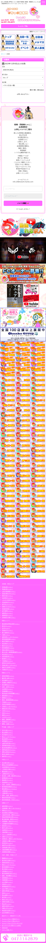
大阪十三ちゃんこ (7, 836)
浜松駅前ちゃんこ (7, 782)
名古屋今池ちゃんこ (8, 763)
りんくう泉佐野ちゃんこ (9, 834)
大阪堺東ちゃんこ (7, 832)
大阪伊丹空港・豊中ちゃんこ (11, 815)
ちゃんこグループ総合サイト (11, 919)
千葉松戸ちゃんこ (7, 669)
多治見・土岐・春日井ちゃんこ (11, 776)
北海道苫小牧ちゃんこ (9, 617)
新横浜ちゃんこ (6, 698)
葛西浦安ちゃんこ (7, 695)
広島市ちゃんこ (6, 884)
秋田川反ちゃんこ (7, 596)
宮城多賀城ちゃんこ (8, 609)
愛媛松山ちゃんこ (7, 858)
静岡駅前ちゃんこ (7, 778)
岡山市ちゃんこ (6, 904)
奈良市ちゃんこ (6, 826)
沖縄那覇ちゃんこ (7, 880)
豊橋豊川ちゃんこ (7, 780)
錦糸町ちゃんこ (6, 659)
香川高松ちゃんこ (7, 869)
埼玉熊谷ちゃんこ (7, 643)
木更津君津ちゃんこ (8, 656)
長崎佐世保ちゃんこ (8, 862)
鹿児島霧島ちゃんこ (8, 867)
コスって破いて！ (7, 930)
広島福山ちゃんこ (7, 871)
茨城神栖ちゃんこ (7, 691)
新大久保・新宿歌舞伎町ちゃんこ (12, 652)
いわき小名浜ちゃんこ (9, 600)
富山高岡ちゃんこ (7, 732)
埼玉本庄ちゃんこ (7, 654)
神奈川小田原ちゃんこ (9, 667)
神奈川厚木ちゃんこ (8, 650)
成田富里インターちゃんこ (10, 637)
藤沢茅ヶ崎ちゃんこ (8, 678)
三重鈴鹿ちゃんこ (7, 793)
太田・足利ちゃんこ (8, 687)
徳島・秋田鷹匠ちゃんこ (9, 876)
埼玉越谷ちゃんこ (7, 680)
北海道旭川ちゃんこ (8, 602)
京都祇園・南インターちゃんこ (11, 808)
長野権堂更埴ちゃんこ (9, 745)
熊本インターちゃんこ (9, 865)
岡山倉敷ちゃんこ (7, 895)
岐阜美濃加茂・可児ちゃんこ (11, 800)
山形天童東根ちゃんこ (9, 591)
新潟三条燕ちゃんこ (8, 754)
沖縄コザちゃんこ (7, 908)
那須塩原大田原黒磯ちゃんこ (11, 693)
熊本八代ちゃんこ (7, 899)
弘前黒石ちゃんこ (7, 598)
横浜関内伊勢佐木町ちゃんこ (11, 624)
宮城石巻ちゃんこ (7, 589)
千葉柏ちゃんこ (6, 702)
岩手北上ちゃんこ (7, 604)
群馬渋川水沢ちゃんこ (9, 663)
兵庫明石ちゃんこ (7, 830)
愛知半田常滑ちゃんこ (9, 797)
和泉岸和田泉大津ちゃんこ (10, 817)
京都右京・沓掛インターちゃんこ (12, 839)
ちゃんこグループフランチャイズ (12, 923)
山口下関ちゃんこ (7, 889)
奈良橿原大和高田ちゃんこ (10, 813)
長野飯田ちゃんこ (7, 741)
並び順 (4, 82)
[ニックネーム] (23, 188)
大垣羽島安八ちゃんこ (9, 767)
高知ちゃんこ (6, 893)
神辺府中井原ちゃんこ (9, 910)
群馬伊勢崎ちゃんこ (8, 676)
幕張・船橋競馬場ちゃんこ (10, 700)
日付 (3, 67)
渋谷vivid (5, 928)
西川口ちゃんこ (6, 626)
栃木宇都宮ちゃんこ (8, 641)
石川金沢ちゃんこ (7, 734)
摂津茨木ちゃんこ (7, 843)
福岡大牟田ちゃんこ (8, 906)
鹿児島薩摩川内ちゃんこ (9, 873)
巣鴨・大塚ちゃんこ (8, 724)
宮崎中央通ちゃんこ (8, 902)
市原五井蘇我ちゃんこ (9, 704)
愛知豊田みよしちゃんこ (9, 789)
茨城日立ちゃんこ (7, 722)
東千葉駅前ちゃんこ (8, 632)
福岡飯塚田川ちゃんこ (9, 886)
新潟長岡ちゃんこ (7, 739)
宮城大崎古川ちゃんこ (9, 593)
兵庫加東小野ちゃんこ (9, 847)
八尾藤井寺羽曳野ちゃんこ (10, 823)
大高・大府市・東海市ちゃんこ (11, 784)
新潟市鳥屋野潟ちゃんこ (9, 748)
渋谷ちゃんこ (6, 713)
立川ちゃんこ (6, 628)
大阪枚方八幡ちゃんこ (9, 841)
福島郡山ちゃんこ (7, 613)
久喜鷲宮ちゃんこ (7, 689)
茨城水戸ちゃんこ (7, 630)
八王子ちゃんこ (6, 717)
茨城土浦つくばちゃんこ (9, 665)
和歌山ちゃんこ (6, 810)
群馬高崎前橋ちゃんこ (9, 639)
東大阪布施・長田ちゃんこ (10, 819)
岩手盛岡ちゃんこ (7, 611)
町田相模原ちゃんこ (8, 648)
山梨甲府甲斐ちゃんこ (9, 743)
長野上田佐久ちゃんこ (9, 752)
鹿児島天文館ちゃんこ (9, 860)
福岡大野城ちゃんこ (8, 891)
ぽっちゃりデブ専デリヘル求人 (11, 925)
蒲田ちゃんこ (6, 715)
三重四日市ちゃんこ (8, 773)
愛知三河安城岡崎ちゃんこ (10, 765)
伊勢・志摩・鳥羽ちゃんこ (10, 795)
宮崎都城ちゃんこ (7, 878)
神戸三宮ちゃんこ (7, 828)
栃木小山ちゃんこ (7, 646)
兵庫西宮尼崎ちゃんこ (9, 852)
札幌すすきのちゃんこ (9, 606)
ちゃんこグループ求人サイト (11, 921)
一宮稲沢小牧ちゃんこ (9, 769)
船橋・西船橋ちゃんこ (9, 719)
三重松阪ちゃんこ (7, 791)
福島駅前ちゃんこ (7, 615)
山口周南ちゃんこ (7, 882)
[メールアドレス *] (23, 196)
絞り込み (5, 74)
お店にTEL (23, 26)
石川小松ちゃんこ (7, 730)
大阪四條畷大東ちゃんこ (9, 849)
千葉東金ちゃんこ (7, 661)
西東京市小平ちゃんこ (9, 708)
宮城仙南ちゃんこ (7, 587)
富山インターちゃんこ (9, 737)
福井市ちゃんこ (6, 756)
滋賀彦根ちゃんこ (7, 806)
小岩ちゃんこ (6, 711)
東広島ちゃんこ (6, 897)
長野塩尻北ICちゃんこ (8, 750)
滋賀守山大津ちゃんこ (9, 845)
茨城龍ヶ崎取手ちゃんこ (9, 682)
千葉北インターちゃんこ (9, 706)
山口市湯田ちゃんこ (8, 912)
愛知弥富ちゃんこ (7, 771)
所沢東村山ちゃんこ (8, 685)
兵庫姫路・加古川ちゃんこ (10, 821)
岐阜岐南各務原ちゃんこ (9, 787)
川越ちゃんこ (6, 635)
